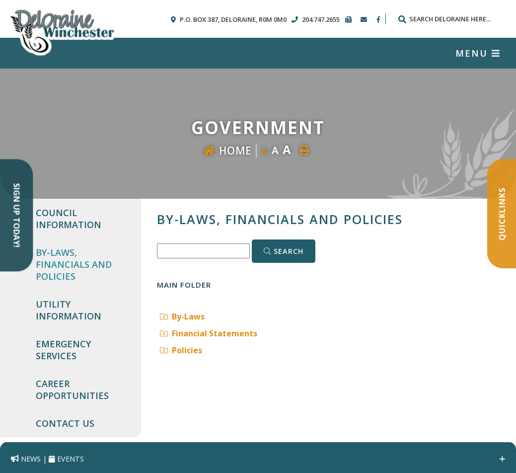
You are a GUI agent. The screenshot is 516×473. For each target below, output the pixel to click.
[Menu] (478, 53)
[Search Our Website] (449, 18)
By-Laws (182, 316)
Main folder (184, 285)
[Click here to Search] (283, 251)
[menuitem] (82, 218)
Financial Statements (208, 333)
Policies (181, 350)
